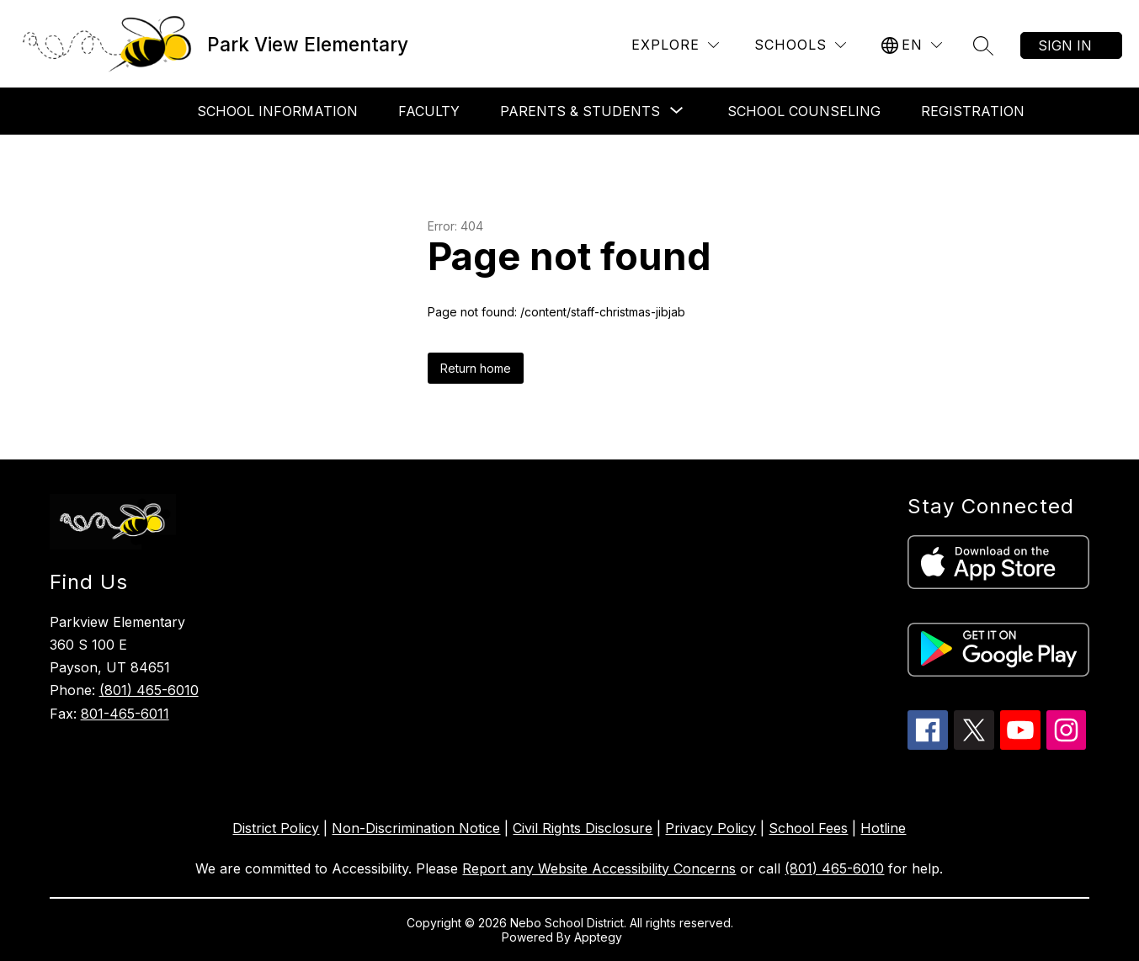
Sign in (1065, 45)
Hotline (883, 828)
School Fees (808, 828)
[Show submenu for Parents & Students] (580, 111)
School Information (277, 111)
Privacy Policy (710, 828)
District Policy (275, 828)
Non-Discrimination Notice (416, 828)
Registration (973, 111)
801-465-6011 (125, 713)
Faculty (429, 111)
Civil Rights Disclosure (582, 828)
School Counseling (804, 111)
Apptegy (599, 937)
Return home (475, 368)
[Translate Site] (911, 45)
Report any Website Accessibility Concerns (599, 868)
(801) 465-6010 (149, 690)
